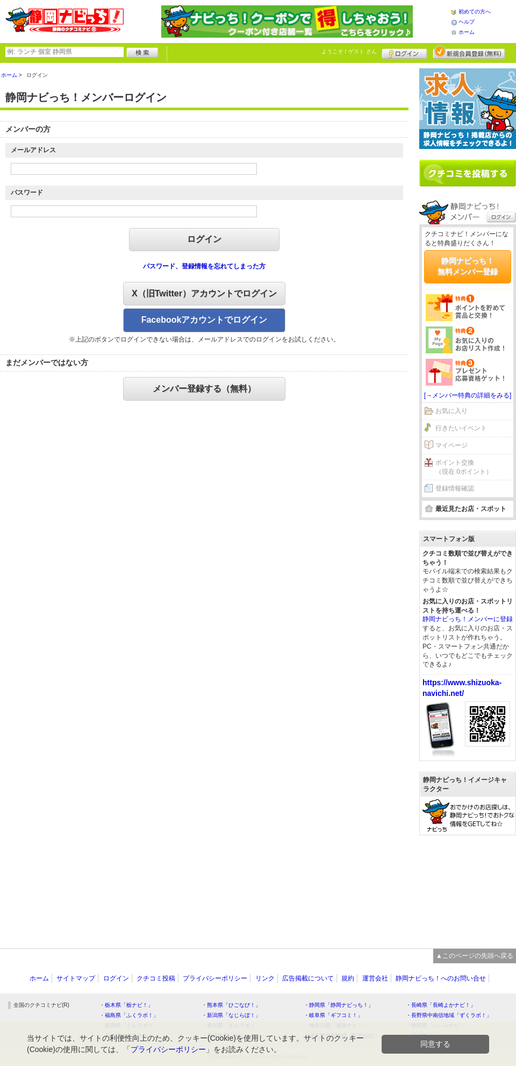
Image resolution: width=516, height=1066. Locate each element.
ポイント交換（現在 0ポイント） (463, 467)
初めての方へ (474, 12)
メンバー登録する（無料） (204, 388)
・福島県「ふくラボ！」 (129, 1015)
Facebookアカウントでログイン (204, 319)
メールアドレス (33, 150)
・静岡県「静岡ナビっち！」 (339, 1005)
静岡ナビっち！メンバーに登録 (467, 619)
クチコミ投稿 (156, 978)
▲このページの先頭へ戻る (474, 956)
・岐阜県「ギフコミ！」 (333, 1015)
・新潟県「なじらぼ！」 (231, 1015)
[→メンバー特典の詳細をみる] (468, 395)
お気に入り (451, 411)
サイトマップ (75, 978)
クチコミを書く (467, 173)
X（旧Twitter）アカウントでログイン (204, 293)
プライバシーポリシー (215, 978)
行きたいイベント (461, 428)
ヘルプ (466, 22)
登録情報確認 (454, 488)
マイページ (451, 445)
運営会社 (375, 978)
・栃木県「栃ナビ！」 (126, 1005)
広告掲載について (308, 978)
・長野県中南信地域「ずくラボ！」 (449, 1015)
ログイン (404, 52)
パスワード (27, 192)
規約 (347, 978)
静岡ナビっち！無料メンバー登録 (468, 266)
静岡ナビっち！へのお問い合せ (441, 978)
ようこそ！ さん (349, 51)
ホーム (466, 32)
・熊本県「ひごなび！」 (231, 1005)
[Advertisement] (467, 886)
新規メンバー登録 (469, 52)
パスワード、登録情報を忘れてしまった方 (204, 266)
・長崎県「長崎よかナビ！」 (441, 1005)
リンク (265, 978)
